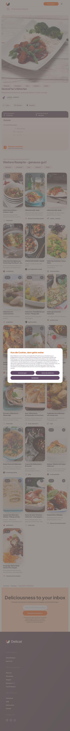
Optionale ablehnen (47, 373)
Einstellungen (22, 373)
